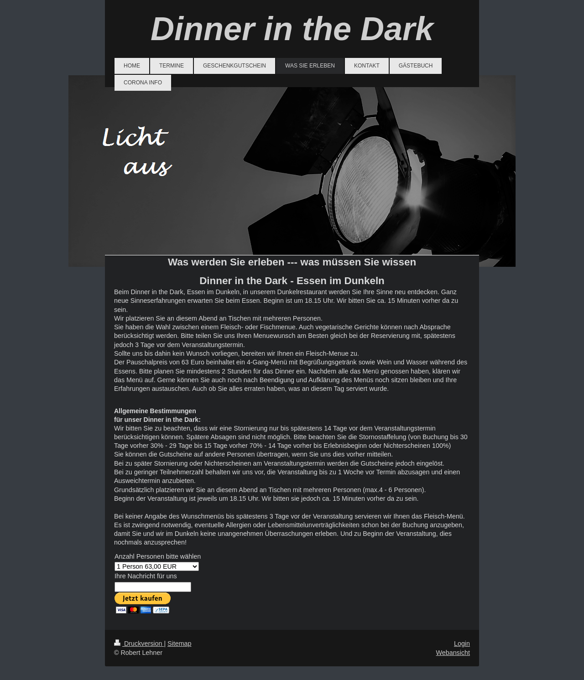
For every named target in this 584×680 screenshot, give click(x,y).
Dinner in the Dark (292, 28)
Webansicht (453, 652)
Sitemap (179, 643)
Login (462, 643)
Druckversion (139, 643)
